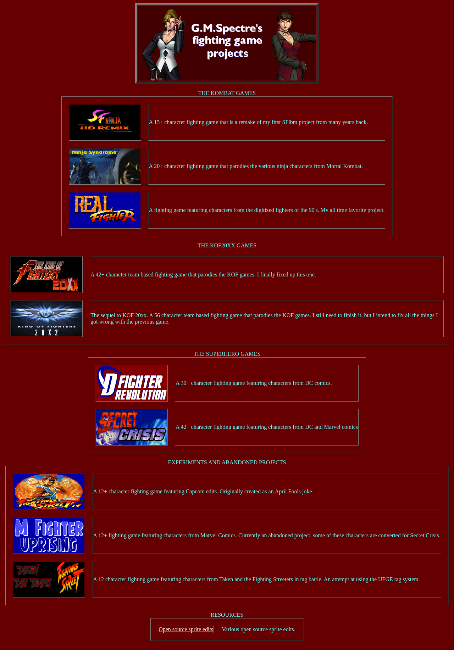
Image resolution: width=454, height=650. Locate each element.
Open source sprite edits (186, 629)
